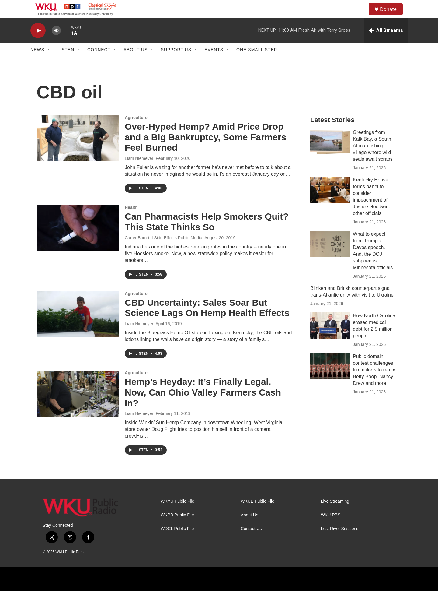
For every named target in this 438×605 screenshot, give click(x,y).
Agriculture (136, 131)
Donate (392, 16)
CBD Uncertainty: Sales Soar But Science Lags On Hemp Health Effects (207, 321)
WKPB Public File (177, 528)
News (37, 63)
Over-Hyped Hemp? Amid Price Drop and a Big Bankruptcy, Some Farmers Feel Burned (205, 151)
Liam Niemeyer (139, 172)
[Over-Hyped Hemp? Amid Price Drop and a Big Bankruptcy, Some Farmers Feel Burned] (77, 152)
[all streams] (386, 44)
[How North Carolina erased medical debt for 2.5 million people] (330, 339)
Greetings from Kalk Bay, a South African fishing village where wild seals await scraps (373, 159)
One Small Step (256, 63)
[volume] (56, 44)
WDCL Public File (177, 542)
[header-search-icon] (361, 16)
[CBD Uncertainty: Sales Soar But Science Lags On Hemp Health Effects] (77, 328)
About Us (135, 63)
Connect (98, 63)
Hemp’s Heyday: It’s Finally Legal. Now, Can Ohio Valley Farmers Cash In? (203, 406)
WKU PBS (331, 528)
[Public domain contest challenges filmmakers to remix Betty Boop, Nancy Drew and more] (330, 380)
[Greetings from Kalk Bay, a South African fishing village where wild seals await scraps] (330, 156)
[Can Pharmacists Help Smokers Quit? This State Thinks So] (77, 242)
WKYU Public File (177, 515)
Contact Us (251, 542)
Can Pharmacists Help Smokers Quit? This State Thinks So (207, 235)
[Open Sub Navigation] (49, 63)
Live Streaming (335, 515)
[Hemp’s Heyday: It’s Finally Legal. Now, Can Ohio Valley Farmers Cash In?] (77, 407)
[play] (38, 44)
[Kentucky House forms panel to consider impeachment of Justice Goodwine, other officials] (330, 203)
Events (213, 63)
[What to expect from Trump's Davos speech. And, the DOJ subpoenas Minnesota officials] (330, 257)
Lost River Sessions (340, 542)
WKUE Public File (257, 515)
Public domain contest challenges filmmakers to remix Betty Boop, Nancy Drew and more (374, 383)
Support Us (176, 63)
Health (131, 221)
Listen (65, 63)
